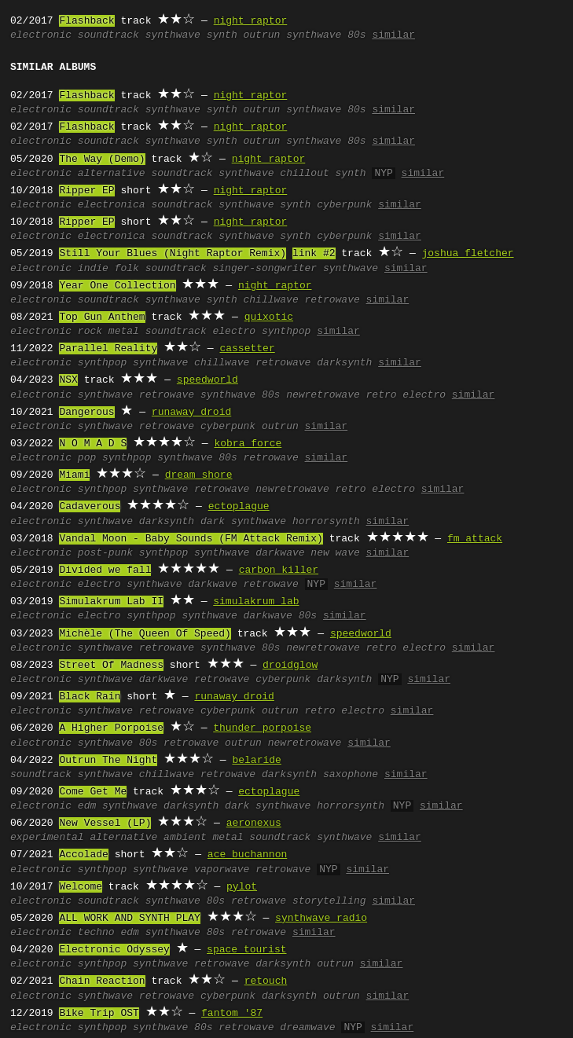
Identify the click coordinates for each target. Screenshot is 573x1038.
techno (96, 933)
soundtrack (108, 35)
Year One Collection (117, 286)
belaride (256, 761)
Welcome (80, 887)
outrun (262, 35)
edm (87, 806)
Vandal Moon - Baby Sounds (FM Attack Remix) (190, 539)
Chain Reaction (102, 981)
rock (90, 332)
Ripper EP (86, 191)
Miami (74, 475)
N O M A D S (93, 444)
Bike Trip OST (98, 1014)
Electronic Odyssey (114, 950)
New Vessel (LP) (105, 823)
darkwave (279, 553)
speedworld (207, 380)
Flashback (86, 21)
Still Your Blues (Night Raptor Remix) (172, 254)
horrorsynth (326, 522)
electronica (111, 205)
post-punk (105, 553)
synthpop (286, 332)
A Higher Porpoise (111, 728)
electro (234, 332)
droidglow (290, 665)
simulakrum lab (256, 602)
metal (123, 332)
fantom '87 (232, 1014)
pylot (241, 887)
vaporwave (221, 870)
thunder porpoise (262, 728)
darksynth (344, 363)
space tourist (246, 950)
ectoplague (239, 507)
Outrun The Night (108, 761)
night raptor (251, 21)
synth (222, 35)
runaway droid (191, 412)
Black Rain (89, 697)
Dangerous (86, 412)
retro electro (406, 395)
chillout (304, 174)
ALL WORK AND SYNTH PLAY (129, 918)
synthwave (172, 35)
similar (393, 35)
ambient (185, 838)
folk (127, 269)
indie (93, 269)
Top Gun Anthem (102, 317)
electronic (41, 35)
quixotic (268, 317)
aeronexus (253, 823)
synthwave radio (321, 918)
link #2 (314, 254)
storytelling (329, 901)
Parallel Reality (108, 349)
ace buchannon (247, 855)
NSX (68, 380)
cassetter (246, 349)
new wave (334, 553)
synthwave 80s (325, 35)
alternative (111, 174)
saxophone (350, 775)
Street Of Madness (111, 665)
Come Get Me (93, 792)
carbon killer (278, 570)
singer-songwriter (265, 269)
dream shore (199, 475)
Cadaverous (89, 507)
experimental (47, 838)
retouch (266, 981)
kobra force (247, 444)
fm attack (474, 539)
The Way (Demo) (102, 159)
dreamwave (307, 1028)
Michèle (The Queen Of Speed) (144, 634)
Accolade (83, 855)
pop (87, 458)
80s (228, 458)
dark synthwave (243, 522)
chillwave (271, 300)
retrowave (332, 300)
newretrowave (323, 395)
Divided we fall (105, 570)
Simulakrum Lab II (111, 602)
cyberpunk (344, 205)
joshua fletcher (467, 254)
